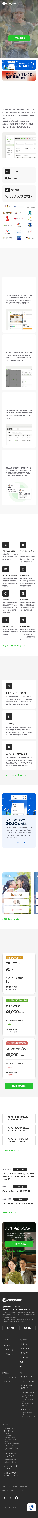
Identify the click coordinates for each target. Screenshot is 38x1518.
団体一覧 (7, 1381)
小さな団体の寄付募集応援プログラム (11, 1474)
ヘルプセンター (26, 1381)
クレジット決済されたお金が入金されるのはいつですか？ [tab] (18, 1129)
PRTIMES (7, 1349)
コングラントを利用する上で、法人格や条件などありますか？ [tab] (18, 1118)
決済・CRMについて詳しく (11, 645)
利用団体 (5, 1373)
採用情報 (10, 1328)
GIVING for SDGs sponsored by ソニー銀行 (11, 1439)
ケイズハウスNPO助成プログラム (12, 1444)
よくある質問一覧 (8, 1150)
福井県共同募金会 (10, 1459)
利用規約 (20, 1491)
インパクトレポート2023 (27, 1396)
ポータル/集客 (24, 1357)
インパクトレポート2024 (27, 1400)
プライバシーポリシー (8, 1491)
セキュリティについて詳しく (12, 775)
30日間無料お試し (19, 38)
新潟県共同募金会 (10, 1462)
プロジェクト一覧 (10, 1377)
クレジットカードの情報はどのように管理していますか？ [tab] (18, 1140)
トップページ (6, 1340)
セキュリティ (25, 1353)
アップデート (25, 1377)
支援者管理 (25, 1348)
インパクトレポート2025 (27, 1404)
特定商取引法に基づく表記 (20, 1486)
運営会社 (27, 1328)
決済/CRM (23, 1340)
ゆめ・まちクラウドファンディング (11, 1449)
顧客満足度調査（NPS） (26, 1386)
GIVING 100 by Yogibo (9, 1434)
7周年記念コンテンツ (28, 1412)
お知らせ (7, 1345)
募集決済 (24, 1344)
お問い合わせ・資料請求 (17, 1251)
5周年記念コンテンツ (28, 1416)
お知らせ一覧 (7, 1212)
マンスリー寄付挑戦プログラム (11, 1467)
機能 (21, 1361)
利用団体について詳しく (11, 928)
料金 (21, 1366)
